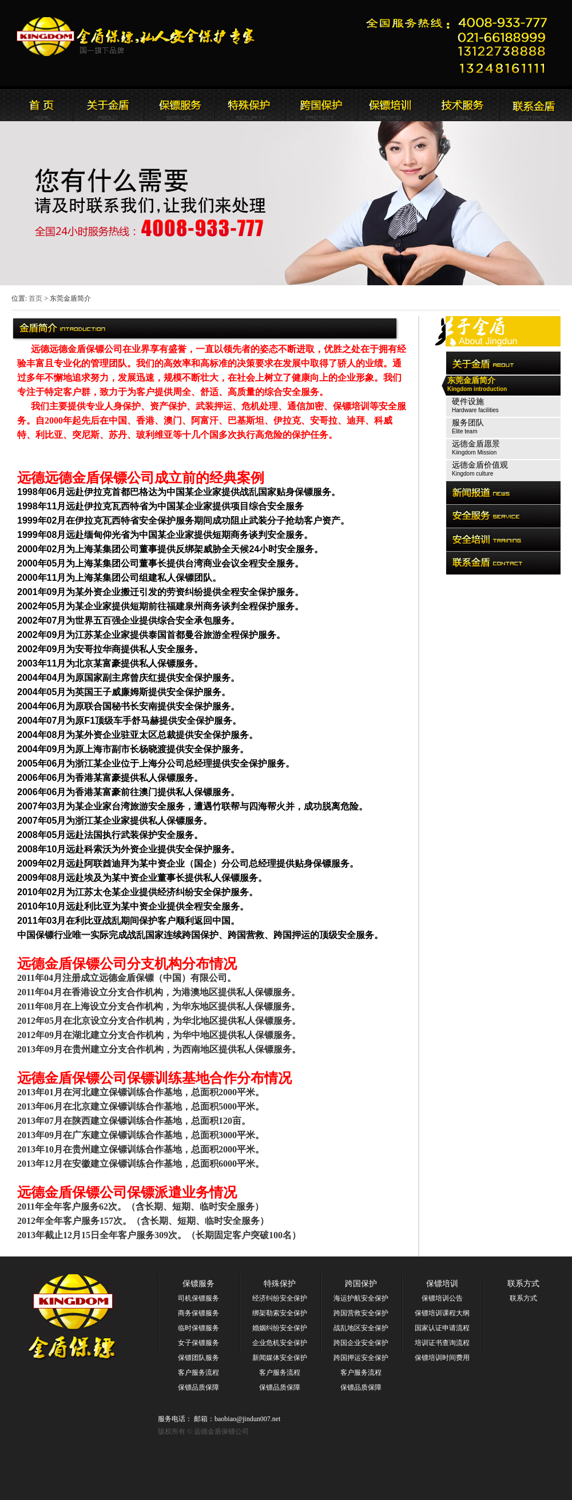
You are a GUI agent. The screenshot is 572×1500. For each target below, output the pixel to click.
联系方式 (523, 1283)
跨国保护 (361, 1283)
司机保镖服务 (198, 1298)
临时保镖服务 (198, 1328)
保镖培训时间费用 (442, 1358)
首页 (35, 298)
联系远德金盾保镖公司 (391, 105)
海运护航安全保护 (360, 1298)
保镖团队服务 (198, 1358)
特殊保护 (280, 1283)
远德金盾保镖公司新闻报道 (179, 105)
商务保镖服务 (198, 1313)
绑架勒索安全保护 (279, 1313)
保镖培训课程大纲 (442, 1313)
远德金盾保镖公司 (37, 105)
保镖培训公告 (442, 1298)
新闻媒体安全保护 (279, 1358)
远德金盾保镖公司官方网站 (136, 36)
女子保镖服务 (198, 1343)
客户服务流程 (198, 1373)
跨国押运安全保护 (360, 1358)
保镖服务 (198, 1283)
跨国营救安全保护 (360, 1313)
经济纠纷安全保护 (279, 1298)
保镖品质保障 (198, 1387)
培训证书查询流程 (442, 1343)
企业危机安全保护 (279, 1343)
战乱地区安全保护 (360, 1328)
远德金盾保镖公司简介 (108, 105)
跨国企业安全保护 (360, 1343)
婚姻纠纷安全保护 (279, 1328)
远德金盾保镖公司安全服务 (249, 105)
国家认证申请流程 (442, 1328)
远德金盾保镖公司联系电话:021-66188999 (460, 43)
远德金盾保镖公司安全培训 (320, 105)
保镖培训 (442, 1283)
